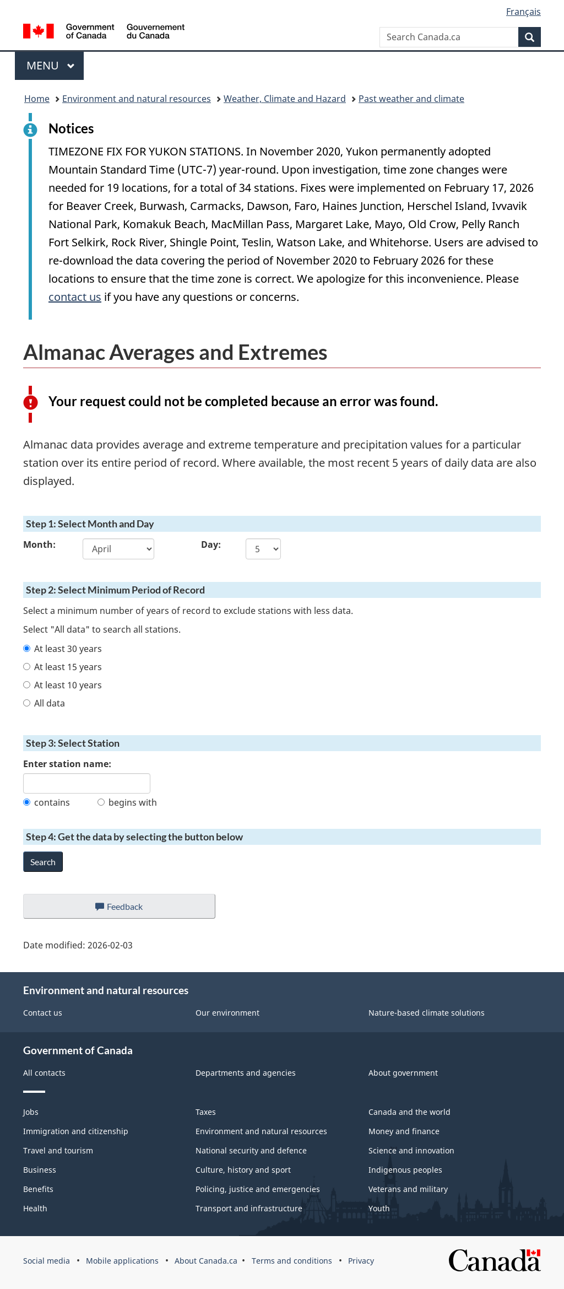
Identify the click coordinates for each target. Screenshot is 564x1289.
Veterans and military (408, 1189)
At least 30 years (62, 649)
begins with (127, 802)
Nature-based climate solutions (426, 1012)
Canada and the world (409, 1112)
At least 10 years (62, 685)
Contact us (42, 1012)
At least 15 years (62, 667)
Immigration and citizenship (75, 1131)
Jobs (31, 1112)
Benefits (38, 1189)
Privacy (361, 1260)
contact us (74, 296)
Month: (39, 544)
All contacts (44, 1072)
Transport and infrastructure (249, 1208)
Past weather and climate (411, 99)
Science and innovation (411, 1150)
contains (46, 802)
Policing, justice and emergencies (258, 1189)
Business (39, 1169)
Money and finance (404, 1131)
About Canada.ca (206, 1260)
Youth (379, 1208)
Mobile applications (122, 1260)
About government (403, 1072)
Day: (211, 544)
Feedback (130, 909)
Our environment (227, 1012)
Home (37, 99)
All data (44, 703)
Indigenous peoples (405, 1169)
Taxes (206, 1112)
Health (35, 1208)
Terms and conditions (292, 1260)
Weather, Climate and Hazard (285, 99)
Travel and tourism (58, 1150)
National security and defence (251, 1150)
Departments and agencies (246, 1072)
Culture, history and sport (243, 1169)
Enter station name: (67, 764)
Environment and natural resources (136, 99)
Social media (46, 1260)
